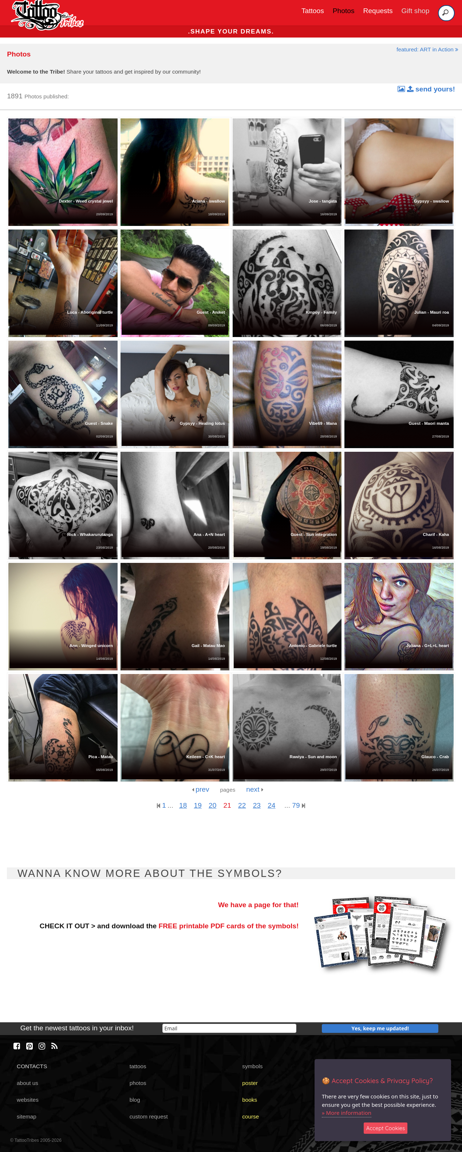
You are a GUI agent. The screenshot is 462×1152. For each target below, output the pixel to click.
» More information (346, 1112)
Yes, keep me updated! (380, 1028)
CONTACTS (32, 1066)
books (249, 1100)
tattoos (138, 1066)
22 (242, 805)
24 (271, 805)
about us (27, 1083)
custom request (149, 1116)
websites (28, 1100)
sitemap (26, 1116)
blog (135, 1100)
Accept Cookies (385, 1128)
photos (138, 1083)
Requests (378, 11)
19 (198, 805)
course (250, 1116)
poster (250, 1083)
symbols (252, 1066)
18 (183, 805)
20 (212, 805)
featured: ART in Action (427, 49)
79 (298, 805)
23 (257, 805)
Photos (344, 11)
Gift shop (416, 11)
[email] (229, 1028)
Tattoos (312, 11)
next (254, 789)
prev (200, 789)
